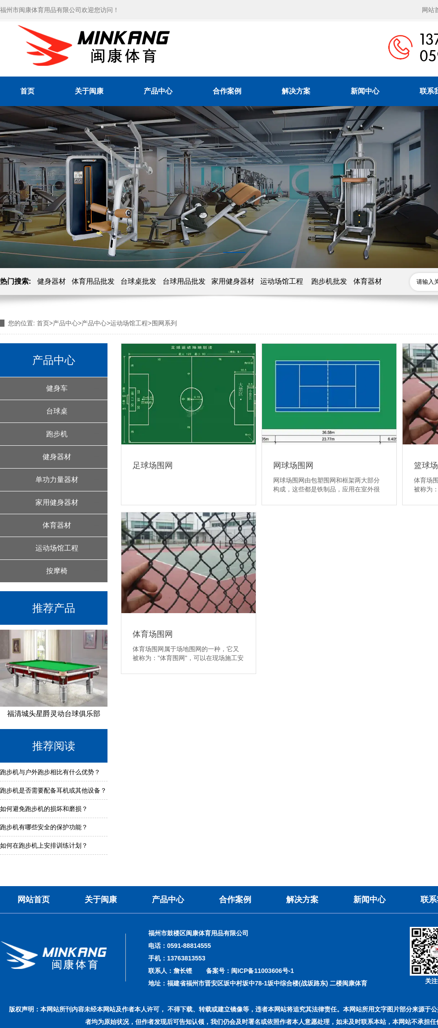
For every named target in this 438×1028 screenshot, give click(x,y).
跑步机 (57, 434)
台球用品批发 (184, 281)
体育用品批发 (93, 281)
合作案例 (227, 91)
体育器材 (367, 281)
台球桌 (57, 411)
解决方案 (296, 91)
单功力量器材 (56, 479)
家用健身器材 (232, 281)
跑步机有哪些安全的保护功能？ (44, 827)
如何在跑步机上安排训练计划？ (44, 845)
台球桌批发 (138, 281)
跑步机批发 (329, 281)
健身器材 (51, 281)
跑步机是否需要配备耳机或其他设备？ (53, 790)
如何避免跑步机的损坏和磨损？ (44, 808)
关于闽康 (89, 91)
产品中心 (158, 91)
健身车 (57, 388)
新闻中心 (365, 91)
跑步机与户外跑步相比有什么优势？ (50, 772)
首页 (27, 91)
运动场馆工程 (281, 281)
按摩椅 (57, 571)
